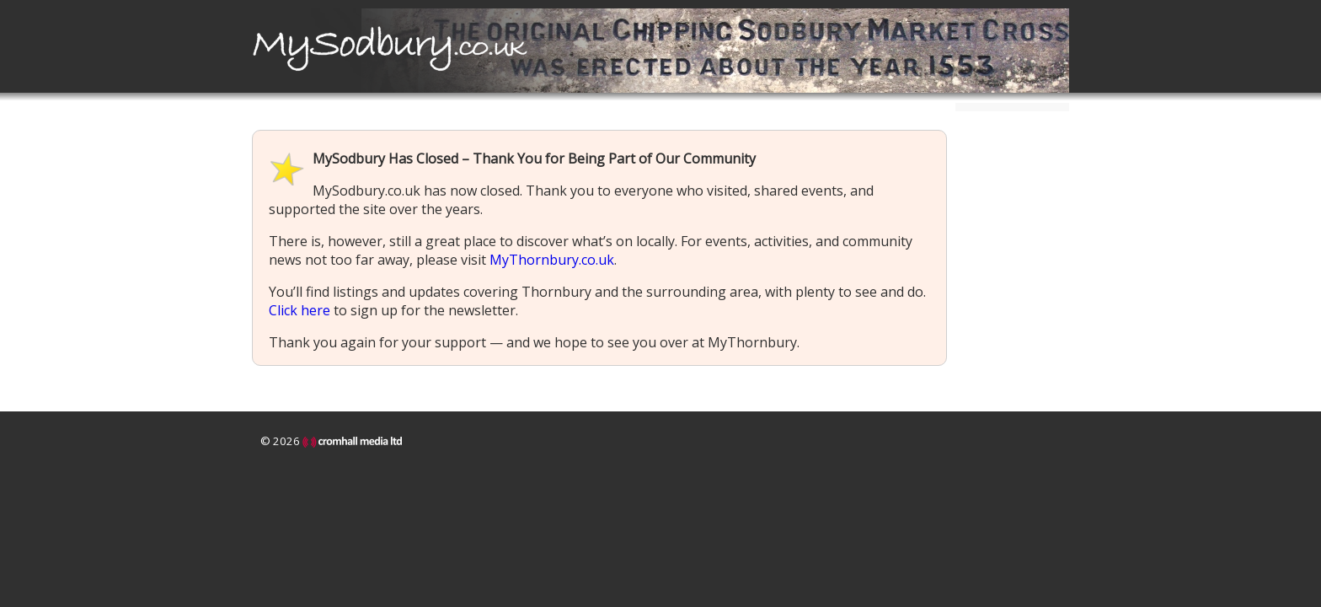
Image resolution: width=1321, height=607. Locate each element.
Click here (299, 310)
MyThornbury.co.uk (551, 259)
